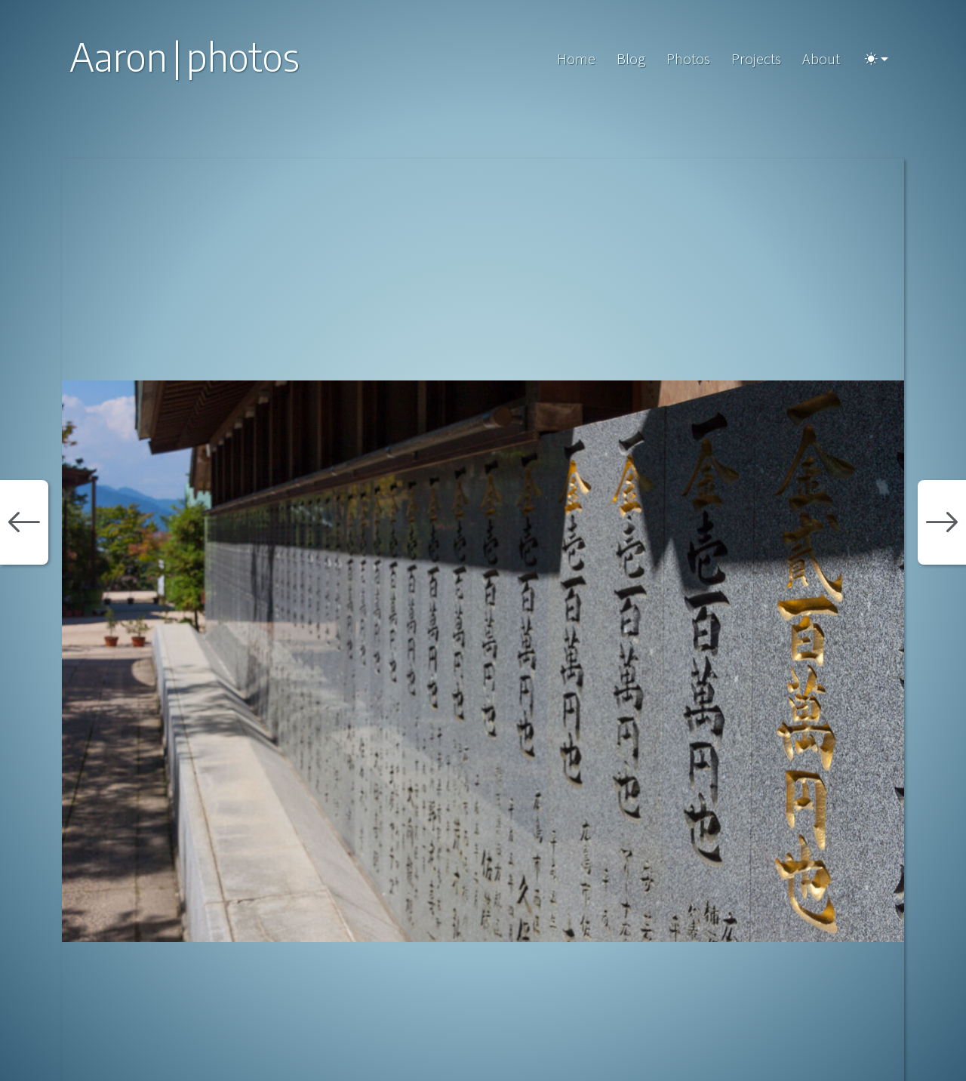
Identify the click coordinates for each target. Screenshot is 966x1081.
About (821, 58)
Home (576, 58)
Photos (688, 58)
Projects (756, 58)
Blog (631, 58)
